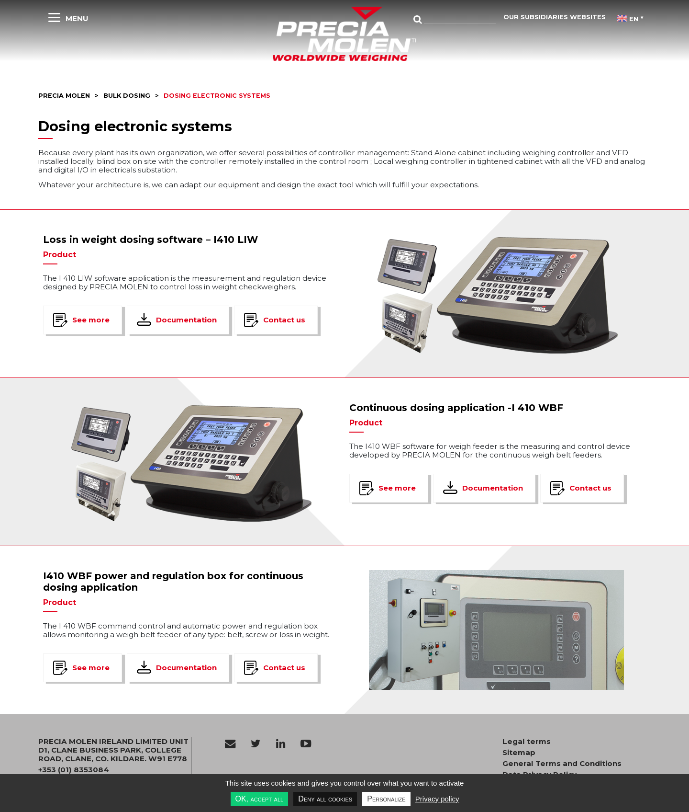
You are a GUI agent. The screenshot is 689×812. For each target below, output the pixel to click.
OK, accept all (259, 799)
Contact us (284, 319)
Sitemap (518, 752)
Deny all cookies (325, 799)
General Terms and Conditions (562, 763)
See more (91, 319)
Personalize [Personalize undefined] (386, 799)
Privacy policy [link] (437, 799)
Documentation (186, 319)
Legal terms (526, 741)
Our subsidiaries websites (554, 17)
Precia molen (64, 95)
